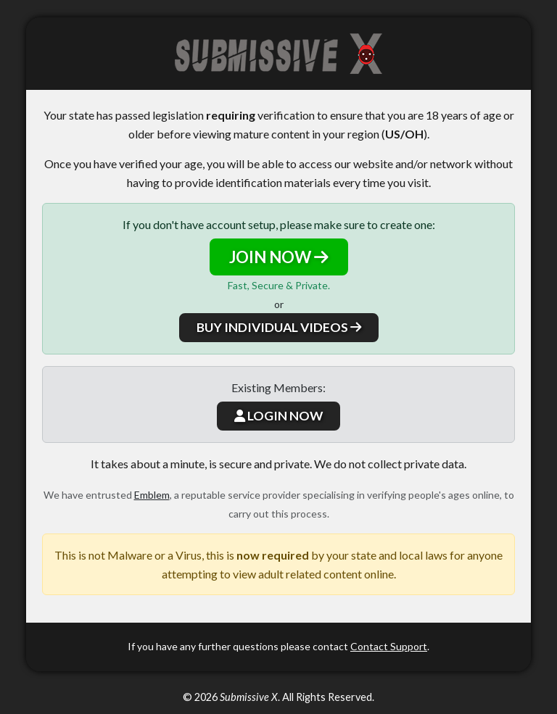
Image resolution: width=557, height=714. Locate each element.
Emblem (152, 495)
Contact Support (388, 646)
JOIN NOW (279, 257)
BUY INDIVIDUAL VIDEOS (279, 327)
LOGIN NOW (278, 415)
